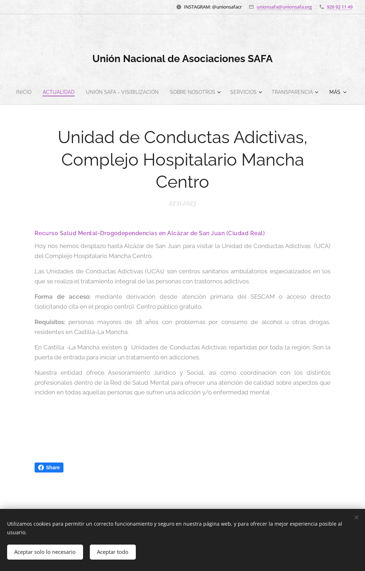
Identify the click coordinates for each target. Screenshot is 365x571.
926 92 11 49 (340, 7)
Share (49, 467)
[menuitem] (47, 92)
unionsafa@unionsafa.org (284, 7)
